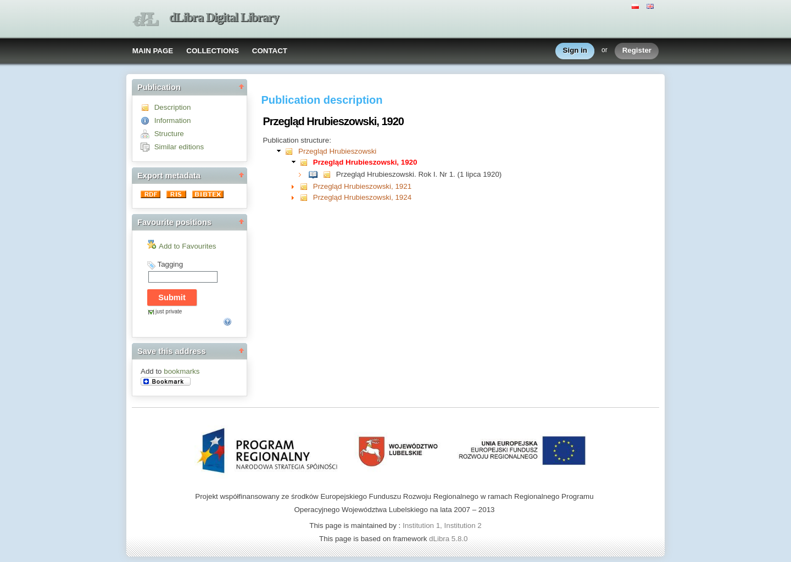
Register (636, 50)
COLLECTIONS (212, 51)
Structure (169, 134)
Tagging (170, 264)
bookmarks (181, 371)
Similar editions (179, 147)
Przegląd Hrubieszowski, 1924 (362, 197)
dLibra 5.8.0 (449, 539)
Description (172, 107)
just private (168, 311)
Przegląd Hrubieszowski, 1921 (362, 186)
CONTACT (269, 51)
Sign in (575, 50)
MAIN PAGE (153, 51)
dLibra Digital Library (224, 17)
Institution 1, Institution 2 (442, 525)
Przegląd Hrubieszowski (337, 151)
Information (172, 120)
